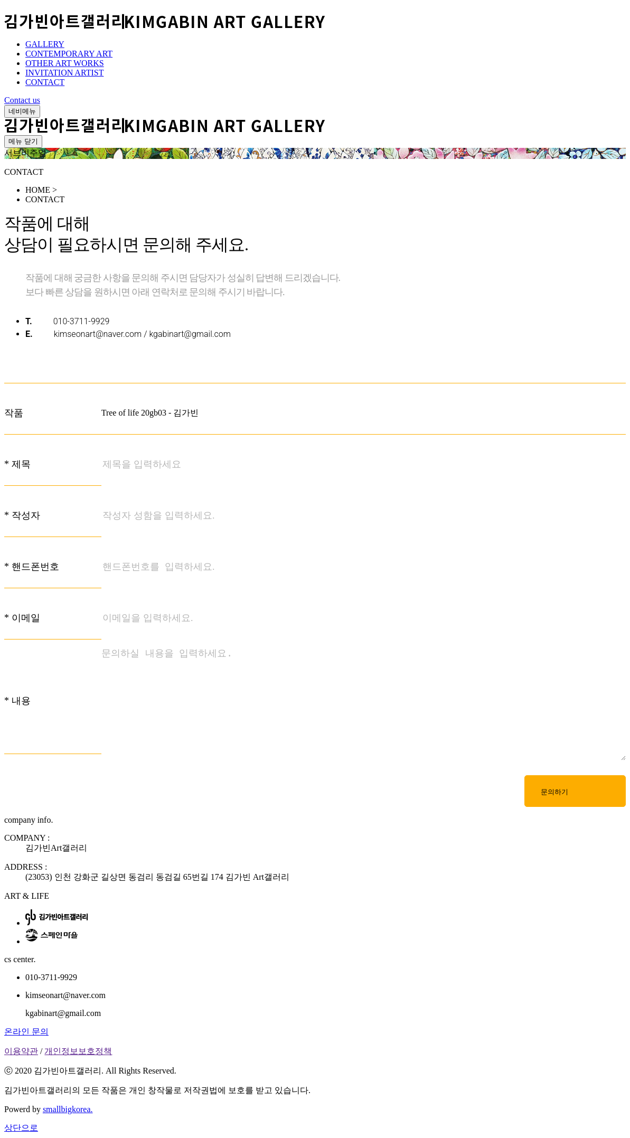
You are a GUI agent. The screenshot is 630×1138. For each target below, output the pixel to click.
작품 (13, 413)
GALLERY (44, 44)
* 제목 (17, 464)
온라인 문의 (26, 1031)
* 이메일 (22, 618)
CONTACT (44, 82)
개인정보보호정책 (78, 1051)
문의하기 (554, 792)
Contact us (22, 100)
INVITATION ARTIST (64, 72)
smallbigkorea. (68, 1109)
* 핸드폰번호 (31, 566)
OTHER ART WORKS (64, 63)
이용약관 (21, 1051)
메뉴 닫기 (23, 141)
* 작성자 (22, 515)
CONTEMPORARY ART (68, 53)
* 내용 (17, 700)
